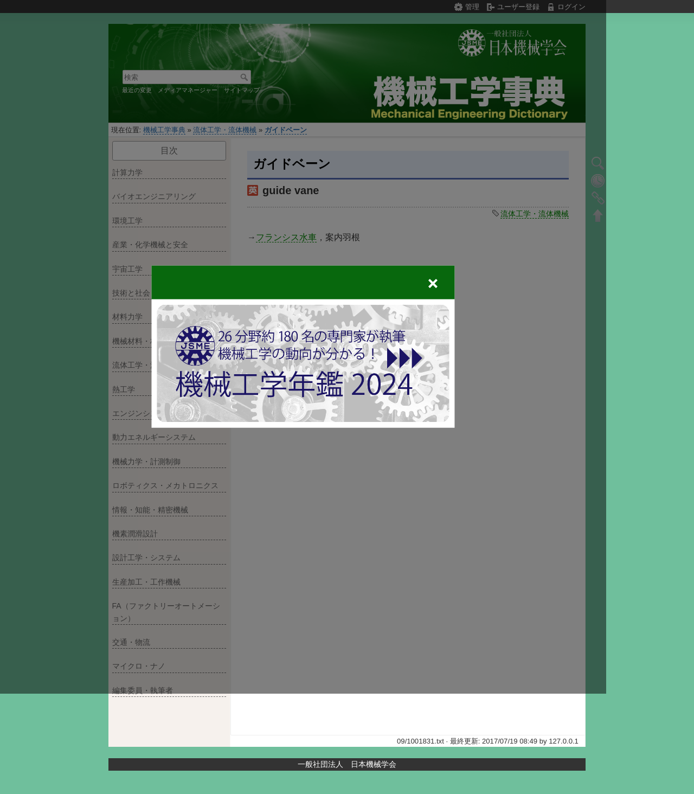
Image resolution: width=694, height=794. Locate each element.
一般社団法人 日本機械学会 (347, 764)
